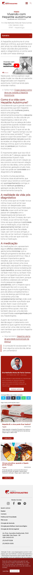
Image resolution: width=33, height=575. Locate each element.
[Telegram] (28, 398)
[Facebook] (8, 398)
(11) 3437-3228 (8, 540)
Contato (3, 514)
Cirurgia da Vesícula (7, 523)
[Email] (13, 398)
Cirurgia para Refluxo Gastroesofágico (14, 526)
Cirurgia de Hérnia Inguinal (10, 529)
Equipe (3, 511)
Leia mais (7, 438)
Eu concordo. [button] (14, 571)
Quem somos (5, 508)
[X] (3, 398)
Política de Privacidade (8, 517)
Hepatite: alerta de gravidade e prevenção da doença (17, 339)
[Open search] (30, 3)
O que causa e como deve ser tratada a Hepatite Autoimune (18, 92)
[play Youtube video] (16, 65)
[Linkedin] (18, 398)
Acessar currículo (16, 389)
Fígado (16, 11)
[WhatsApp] (23, 398)
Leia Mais (5, 571)
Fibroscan (4, 520)
